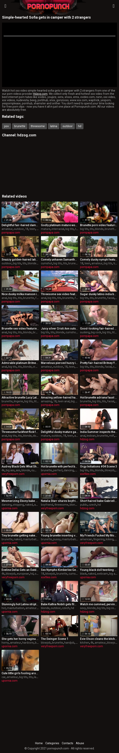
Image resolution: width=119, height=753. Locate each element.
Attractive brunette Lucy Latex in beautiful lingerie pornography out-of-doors (20, 397)
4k (3, 470)
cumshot (46, 263)
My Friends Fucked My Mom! (98, 535)
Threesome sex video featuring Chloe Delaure (59, 294)
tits (77, 229)
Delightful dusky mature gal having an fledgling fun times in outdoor (59, 431)
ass (18, 470)
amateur (7, 229)
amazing (46, 401)
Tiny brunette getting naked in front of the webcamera (20, 535)
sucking (85, 332)
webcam (102, 573)
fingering (99, 539)
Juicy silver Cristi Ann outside (59, 328)
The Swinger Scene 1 (54, 638)
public (83, 504)
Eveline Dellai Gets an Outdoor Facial (20, 569)
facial (38, 298)
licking (110, 539)
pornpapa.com (11, 232)
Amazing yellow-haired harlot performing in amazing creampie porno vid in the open (59, 397)
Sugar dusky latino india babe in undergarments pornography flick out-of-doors (98, 294)
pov (6, 126)
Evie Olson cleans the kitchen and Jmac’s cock (98, 638)
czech (92, 504)
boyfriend (47, 504)
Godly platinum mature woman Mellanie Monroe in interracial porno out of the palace (59, 225)
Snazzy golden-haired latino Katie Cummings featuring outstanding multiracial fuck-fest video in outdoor (20, 259)
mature (45, 229)
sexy (83, 608)
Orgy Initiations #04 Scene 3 (98, 466)
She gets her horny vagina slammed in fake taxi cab (20, 638)
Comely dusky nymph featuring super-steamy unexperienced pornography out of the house (98, 259)
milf (111, 435)
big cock (96, 332)
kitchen (84, 642)
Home (39, 743)
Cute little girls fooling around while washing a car (20, 673)
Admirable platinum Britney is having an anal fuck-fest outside (20, 363)
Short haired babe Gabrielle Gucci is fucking (98, 500)
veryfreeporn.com (13, 473)
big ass (10, 470)
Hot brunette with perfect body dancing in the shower (59, 466)
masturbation (31, 539)
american (86, 539)
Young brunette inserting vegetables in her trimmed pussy (59, 535)
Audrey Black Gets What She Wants (20, 466)
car (4, 677)
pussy (57, 539)
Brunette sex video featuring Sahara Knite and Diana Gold (20, 328)
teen (32, 229)
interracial (58, 229)
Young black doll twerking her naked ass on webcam (98, 569)
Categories (52, 743)
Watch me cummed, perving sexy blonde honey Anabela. (98, 604)
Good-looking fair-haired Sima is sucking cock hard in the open (98, 328)
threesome (38, 126)
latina (53, 126)
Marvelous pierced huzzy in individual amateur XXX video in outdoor (59, 363)
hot (4, 608)
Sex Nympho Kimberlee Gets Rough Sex (59, 569)
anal (4, 298)
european (23, 573)
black (83, 573)
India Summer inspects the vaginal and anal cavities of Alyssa (98, 431)
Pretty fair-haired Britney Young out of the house (98, 363)
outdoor (68, 126)
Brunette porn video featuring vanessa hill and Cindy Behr (98, 225)
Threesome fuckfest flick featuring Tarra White (20, 431)
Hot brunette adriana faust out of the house (98, 397)
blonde (99, 229)
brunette (19, 126)
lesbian (91, 435)
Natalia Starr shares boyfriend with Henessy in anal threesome (59, 500)
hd (79, 126)
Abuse (80, 743)
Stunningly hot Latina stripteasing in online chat (20, 604)
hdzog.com (26, 135)
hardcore (28, 642)
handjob (69, 642)
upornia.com (49, 473)
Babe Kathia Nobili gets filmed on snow (59, 604)
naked (29, 504)
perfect (58, 470)
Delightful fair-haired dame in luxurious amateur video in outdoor (20, 225)
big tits (69, 229)
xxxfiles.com (88, 473)
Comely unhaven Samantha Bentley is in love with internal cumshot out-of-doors (59, 259)
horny (5, 642)
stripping (18, 504)
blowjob (110, 470)
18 (26, 229)
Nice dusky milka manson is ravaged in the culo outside (20, 294)
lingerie (18, 401)
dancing (69, 470)
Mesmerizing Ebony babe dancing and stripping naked (20, 500)
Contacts (67, 743)
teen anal (64, 401)
